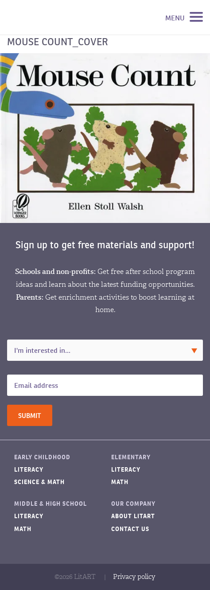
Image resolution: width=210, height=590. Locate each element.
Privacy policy (134, 576)
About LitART (133, 516)
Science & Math (39, 482)
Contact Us (130, 529)
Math (119, 482)
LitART (50, 17)
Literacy (28, 469)
